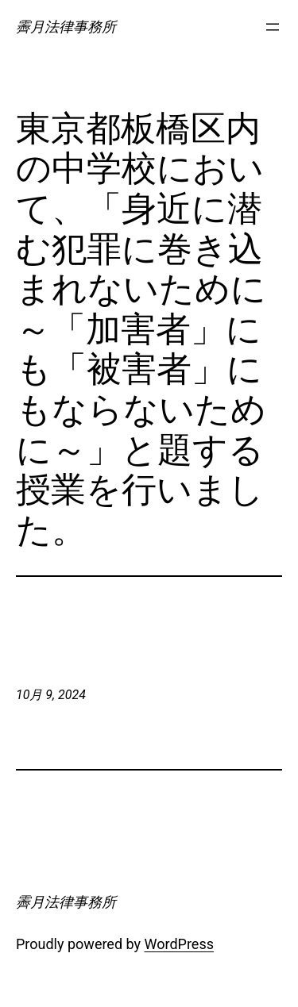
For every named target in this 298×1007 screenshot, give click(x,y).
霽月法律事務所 (66, 26)
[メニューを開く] (272, 27)
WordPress (179, 944)
